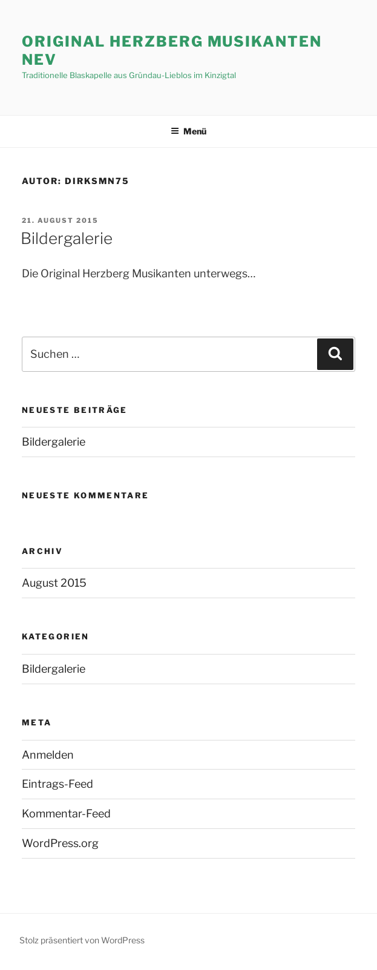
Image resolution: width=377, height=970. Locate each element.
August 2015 (54, 582)
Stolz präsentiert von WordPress (82, 940)
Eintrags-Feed (57, 783)
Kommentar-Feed (66, 813)
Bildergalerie (67, 238)
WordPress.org (60, 843)
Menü (188, 131)
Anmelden (48, 754)
